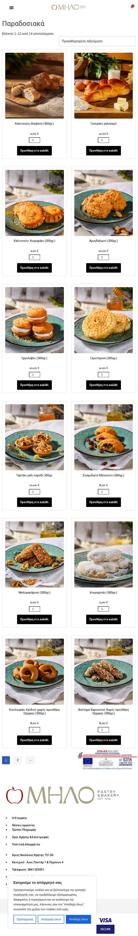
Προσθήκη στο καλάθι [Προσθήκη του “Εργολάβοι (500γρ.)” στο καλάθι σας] (34, 385)
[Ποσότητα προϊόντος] (34, 140)
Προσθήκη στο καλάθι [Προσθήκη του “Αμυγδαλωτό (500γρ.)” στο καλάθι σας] (103, 268)
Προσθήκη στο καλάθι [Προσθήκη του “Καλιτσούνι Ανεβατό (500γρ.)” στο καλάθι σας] (34, 150)
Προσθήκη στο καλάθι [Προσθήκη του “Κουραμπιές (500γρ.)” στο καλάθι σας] (103, 619)
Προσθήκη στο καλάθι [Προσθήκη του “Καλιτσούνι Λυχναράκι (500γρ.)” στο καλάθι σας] (34, 268)
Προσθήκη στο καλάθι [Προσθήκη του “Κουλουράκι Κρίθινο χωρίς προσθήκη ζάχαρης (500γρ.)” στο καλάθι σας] (34, 740)
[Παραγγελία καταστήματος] (97, 41)
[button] (11, 7)
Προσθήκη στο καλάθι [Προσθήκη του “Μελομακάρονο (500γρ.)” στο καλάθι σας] (34, 619)
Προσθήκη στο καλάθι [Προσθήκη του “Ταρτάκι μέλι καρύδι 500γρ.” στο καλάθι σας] (34, 502)
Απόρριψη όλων (51, 919)
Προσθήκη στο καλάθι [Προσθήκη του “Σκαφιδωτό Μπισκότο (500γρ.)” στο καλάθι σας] (103, 502)
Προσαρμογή (25, 919)
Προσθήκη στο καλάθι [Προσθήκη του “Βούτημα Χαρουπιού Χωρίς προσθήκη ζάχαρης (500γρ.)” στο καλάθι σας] (103, 740)
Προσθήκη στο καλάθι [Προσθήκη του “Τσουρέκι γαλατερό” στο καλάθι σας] (103, 150)
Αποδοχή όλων (78, 919)
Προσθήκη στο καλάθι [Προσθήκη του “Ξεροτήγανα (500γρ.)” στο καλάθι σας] (103, 385)
